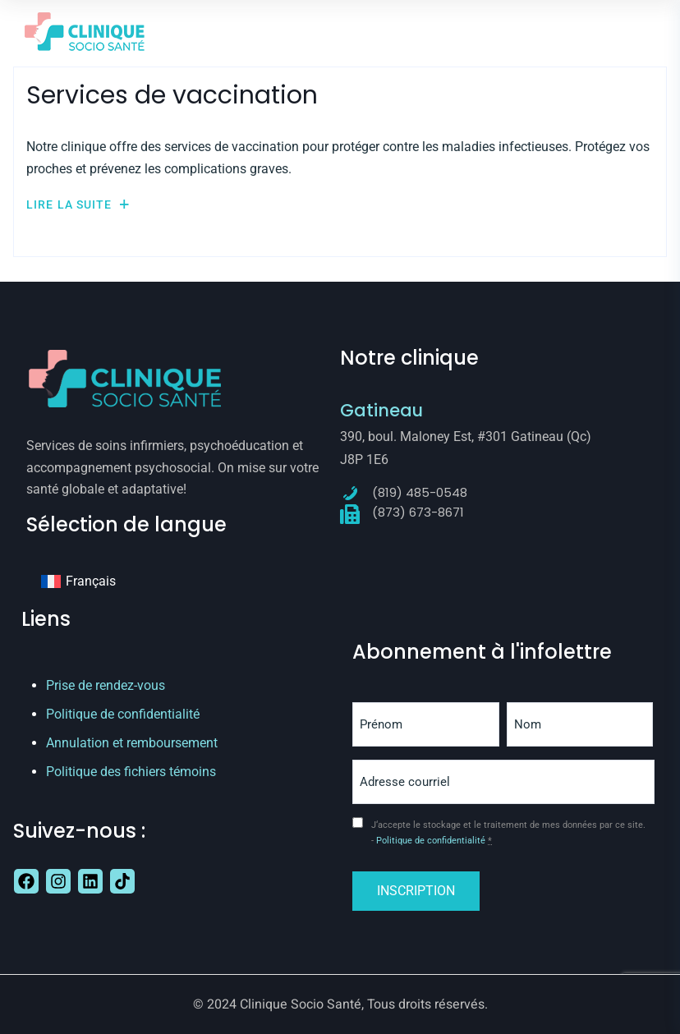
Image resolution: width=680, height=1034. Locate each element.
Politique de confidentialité (123, 714)
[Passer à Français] (78, 581)
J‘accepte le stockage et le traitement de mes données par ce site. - (508, 833)
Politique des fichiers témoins (131, 771)
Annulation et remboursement (132, 743)
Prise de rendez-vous (105, 685)
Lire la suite (78, 204)
